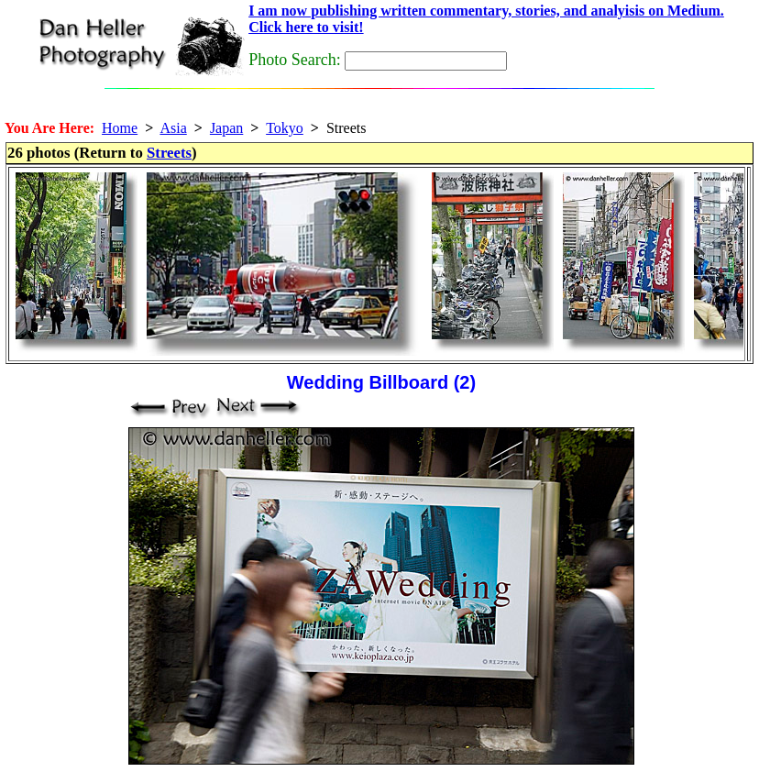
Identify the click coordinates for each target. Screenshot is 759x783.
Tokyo (284, 128)
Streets (169, 152)
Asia (173, 128)
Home (120, 128)
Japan (226, 128)
